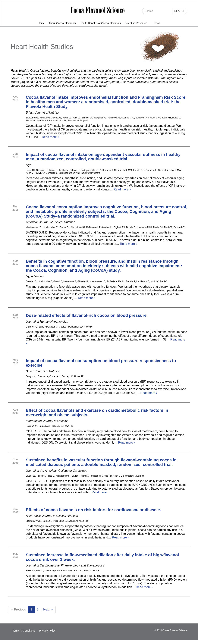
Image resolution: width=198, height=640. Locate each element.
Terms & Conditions (24, 630)
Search (179, 10)
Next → (48, 609)
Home (41, 23)
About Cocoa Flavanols (62, 23)
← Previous (18, 609)
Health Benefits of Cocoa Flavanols (100, 23)
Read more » (50, 137)
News (157, 23)
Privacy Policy (47, 630)
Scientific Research (137, 23)
